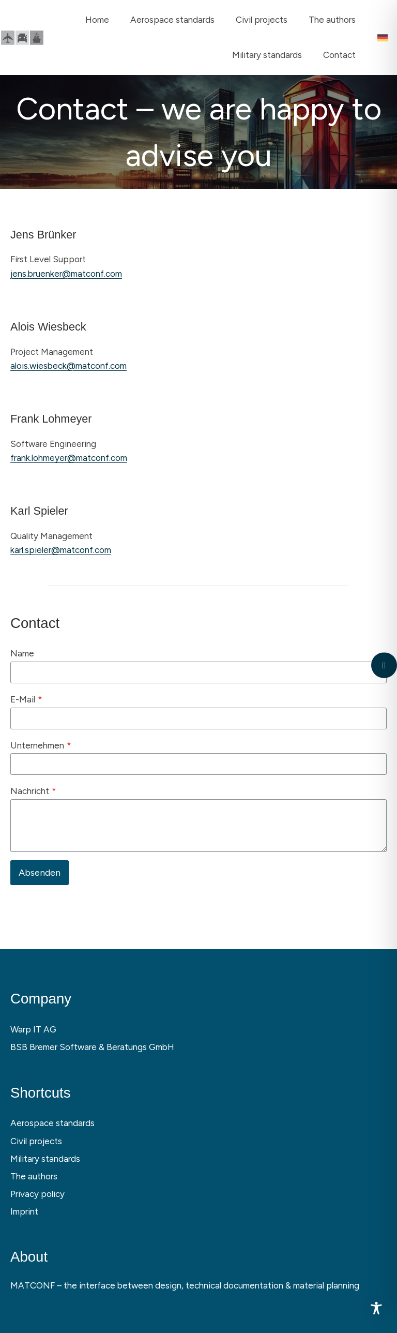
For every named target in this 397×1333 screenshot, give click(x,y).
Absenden (39, 872)
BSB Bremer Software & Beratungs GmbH (92, 1047)
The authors (33, 1176)
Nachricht (33, 791)
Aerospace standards (52, 1123)
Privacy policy (37, 1194)
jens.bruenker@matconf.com (66, 273)
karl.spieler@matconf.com (60, 550)
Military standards (45, 1159)
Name (22, 653)
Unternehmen (40, 745)
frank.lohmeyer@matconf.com (68, 458)
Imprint (24, 1211)
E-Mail (26, 699)
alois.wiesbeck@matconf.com (68, 366)
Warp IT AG (33, 1029)
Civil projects (36, 1141)
